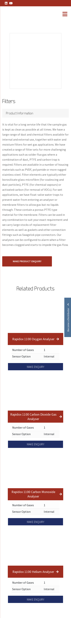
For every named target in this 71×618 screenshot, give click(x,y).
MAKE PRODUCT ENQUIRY (27, 261)
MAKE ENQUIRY (35, 367)
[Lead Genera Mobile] (15, 14)
